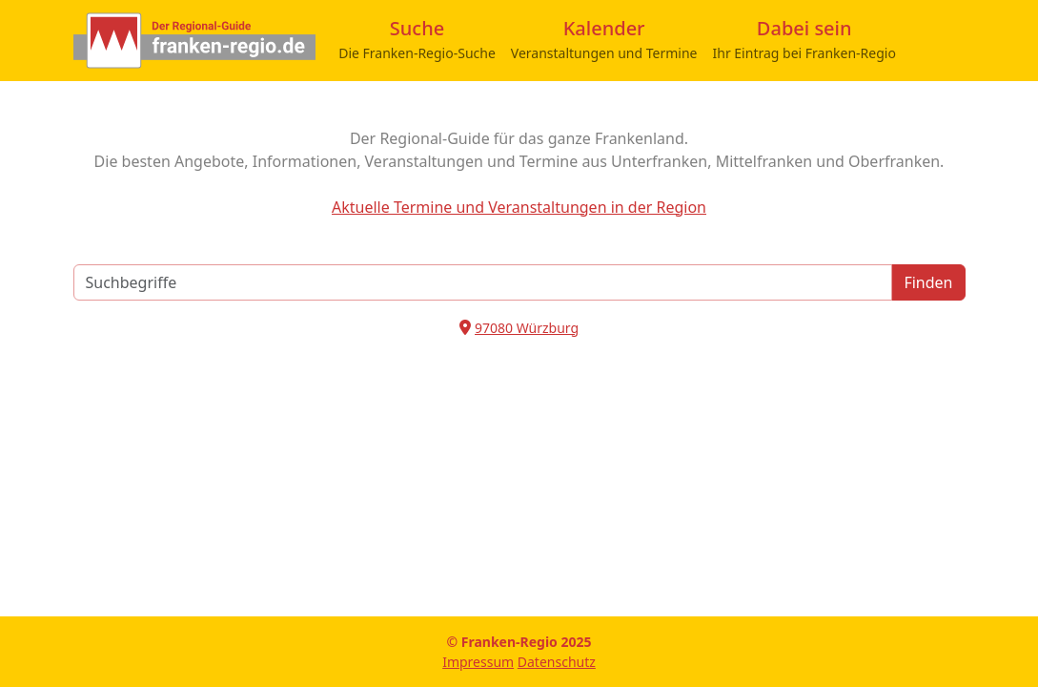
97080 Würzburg (527, 328)
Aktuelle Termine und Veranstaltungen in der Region (519, 207)
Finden (928, 282)
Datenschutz (557, 662)
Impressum (478, 662)
